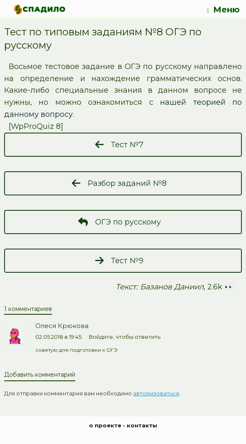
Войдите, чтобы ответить (124, 336)
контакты (142, 425)
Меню (223, 10)
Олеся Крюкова (62, 326)
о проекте (105, 425)
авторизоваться (156, 393)
